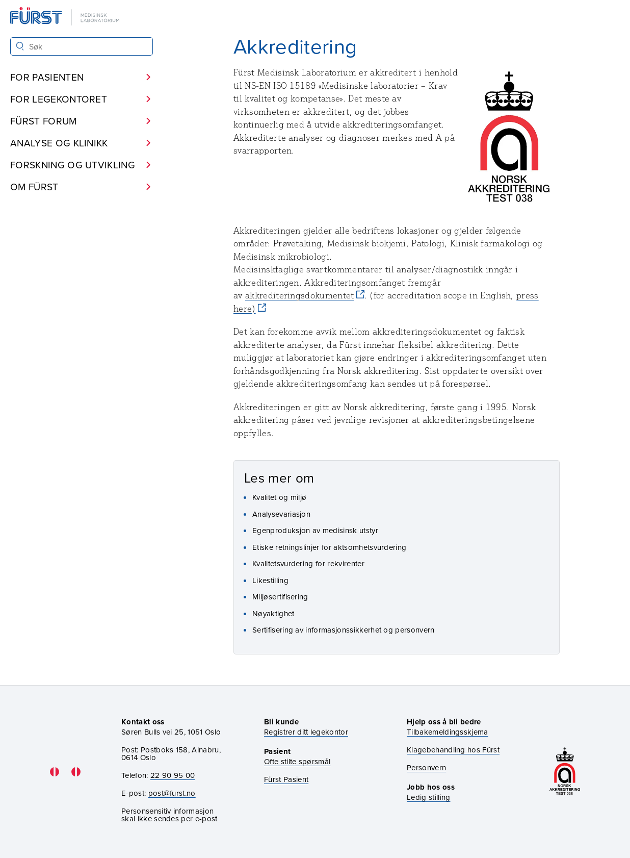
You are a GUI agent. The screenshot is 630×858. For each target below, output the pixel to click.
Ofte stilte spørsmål (297, 761)
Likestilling (270, 580)
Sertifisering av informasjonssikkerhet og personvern (343, 629)
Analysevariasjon (281, 514)
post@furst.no (172, 793)
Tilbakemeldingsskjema (447, 732)
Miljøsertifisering (280, 596)
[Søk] (20, 46)
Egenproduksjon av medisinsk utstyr (315, 530)
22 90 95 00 (172, 775)
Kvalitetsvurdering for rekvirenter (308, 563)
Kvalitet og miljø (279, 497)
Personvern (426, 767)
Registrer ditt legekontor (306, 732)
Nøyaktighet (273, 613)
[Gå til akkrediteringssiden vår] (564, 772)
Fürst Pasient (286, 779)
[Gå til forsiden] (65, 17)
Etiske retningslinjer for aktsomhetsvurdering (329, 547)
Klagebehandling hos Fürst (453, 749)
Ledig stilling (428, 797)
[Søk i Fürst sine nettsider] (81, 46)
